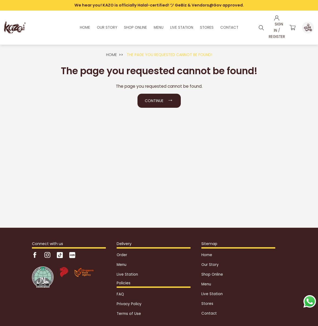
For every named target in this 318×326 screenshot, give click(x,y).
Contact (209, 313)
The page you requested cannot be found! (169, 54)
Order (122, 254)
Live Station (127, 274)
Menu (121, 264)
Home (111, 54)
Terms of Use (129, 313)
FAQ (120, 294)
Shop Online (212, 274)
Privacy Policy (129, 304)
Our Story (210, 264)
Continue (159, 100)
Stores (207, 303)
